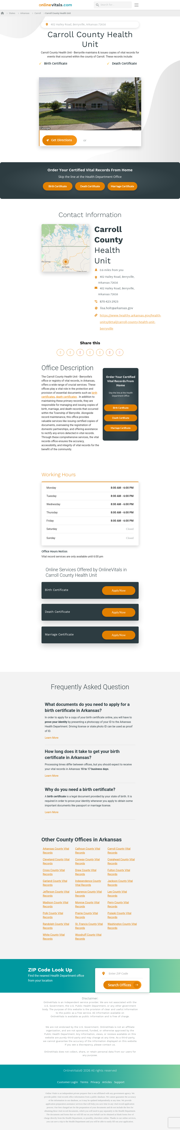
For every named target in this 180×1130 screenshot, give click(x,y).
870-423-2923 (109, 302)
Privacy (95, 1082)
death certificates (66, 396)
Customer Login (67, 1082)
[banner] (55, 5)
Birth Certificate (55, 64)
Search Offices (119, 985)
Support (119, 1082)
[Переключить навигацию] (136, 5)
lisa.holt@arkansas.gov (116, 308)
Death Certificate (124, 64)
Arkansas (24, 13)
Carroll (38, 13)
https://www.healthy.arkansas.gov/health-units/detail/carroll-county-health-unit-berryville (130, 322)
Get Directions (59, 140)
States (12, 13)
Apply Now (119, 590)
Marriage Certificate (122, 186)
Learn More (51, 737)
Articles (107, 1082)
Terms (84, 1082)
